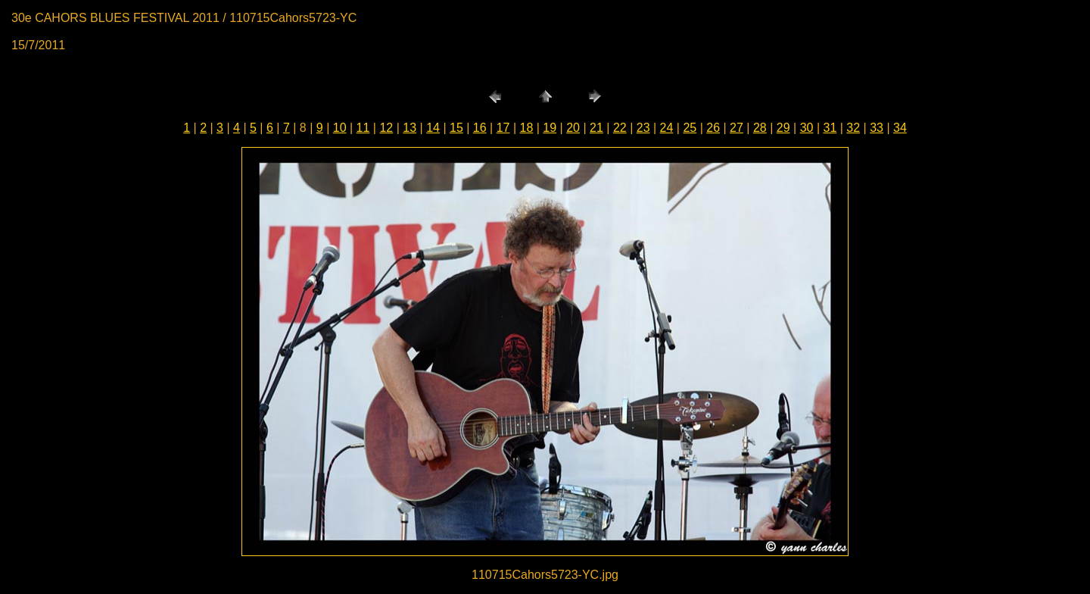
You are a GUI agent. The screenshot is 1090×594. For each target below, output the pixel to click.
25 (689, 127)
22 (620, 127)
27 (736, 127)
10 (340, 127)
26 (713, 127)
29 (783, 127)
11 (363, 127)
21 (596, 127)
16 (480, 127)
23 (643, 127)
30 (807, 127)
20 (573, 127)
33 (876, 127)
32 (853, 127)
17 (503, 127)
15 (456, 127)
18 (527, 127)
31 (829, 127)
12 (386, 127)
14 (433, 127)
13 (409, 127)
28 (760, 127)
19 (549, 127)
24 (667, 127)
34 (900, 127)
